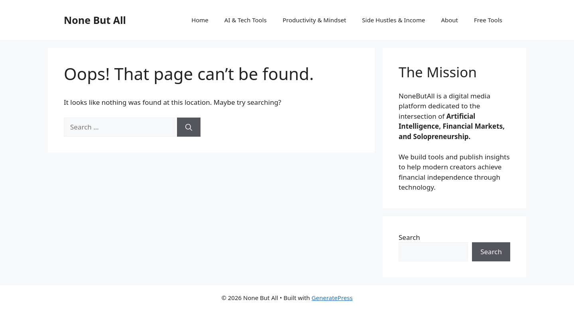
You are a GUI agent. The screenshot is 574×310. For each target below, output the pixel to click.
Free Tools (488, 20)
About (449, 20)
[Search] (189, 127)
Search (409, 237)
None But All (95, 20)
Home (199, 20)
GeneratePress (332, 298)
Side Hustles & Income (393, 20)
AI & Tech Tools (245, 20)
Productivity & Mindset (314, 20)
